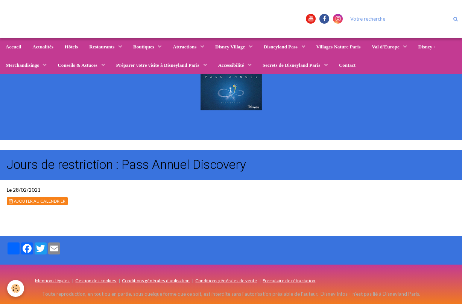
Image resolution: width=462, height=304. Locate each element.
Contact (347, 65)
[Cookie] (16, 288)
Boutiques (144, 47)
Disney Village (230, 47)
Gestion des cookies (95, 280)
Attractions (185, 47)
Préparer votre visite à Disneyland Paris (158, 65)
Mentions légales (52, 280)
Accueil (13, 47)
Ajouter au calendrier (37, 201)
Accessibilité (231, 65)
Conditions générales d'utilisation (156, 280)
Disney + (427, 47)
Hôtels (71, 47)
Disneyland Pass (281, 47)
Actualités (42, 47)
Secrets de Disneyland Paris (292, 65)
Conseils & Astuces (78, 65)
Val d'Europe (386, 47)
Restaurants (102, 47)
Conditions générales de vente (226, 280)
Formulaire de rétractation (289, 280)
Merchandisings (23, 65)
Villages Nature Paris (338, 47)
